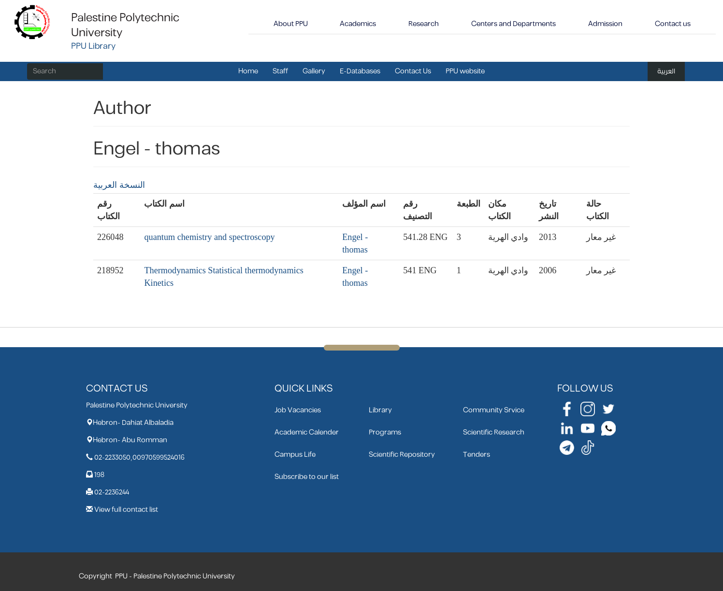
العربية (666, 71)
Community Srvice (493, 410)
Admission (605, 23)
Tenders (476, 454)
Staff (280, 71)
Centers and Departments (513, 23)
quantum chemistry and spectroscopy (209, 237)
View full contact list (126, 509)
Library (380, 410)
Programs (385, 432)
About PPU (291, 23)
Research (423, 23)
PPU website (465, 71)
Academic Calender (307, 432)
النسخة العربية (119, 185)
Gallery (314, 71)
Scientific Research (493, 432)
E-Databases (360, 71)
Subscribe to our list (307, 476)
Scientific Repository (402, 454)
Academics (358, 23)
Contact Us (413, 71)
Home (248, 71)
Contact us (673, 23)
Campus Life (295, 454)
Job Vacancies (298, 410)
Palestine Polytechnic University (125, 25)
